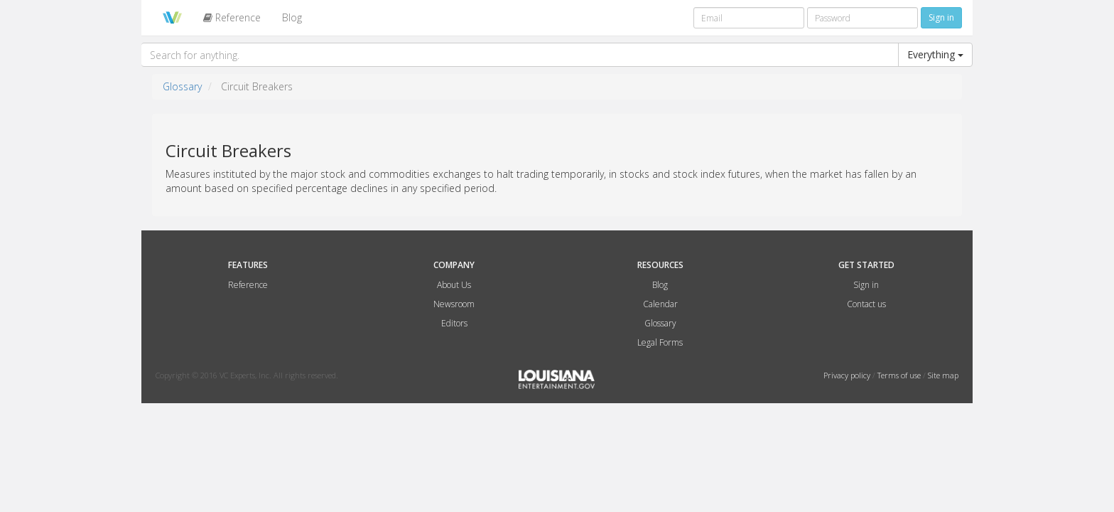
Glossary (182, 86)
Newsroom (454, 304)
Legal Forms (660, 342)
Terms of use (900, 375)
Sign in (866, 285)
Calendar (660, 304)
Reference (232, 17)
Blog (292, 17)
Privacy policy (847, 375)
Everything (935, 54)
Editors (454, 323)
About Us (454, 285)
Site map (943, 375)
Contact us (866, 304)
